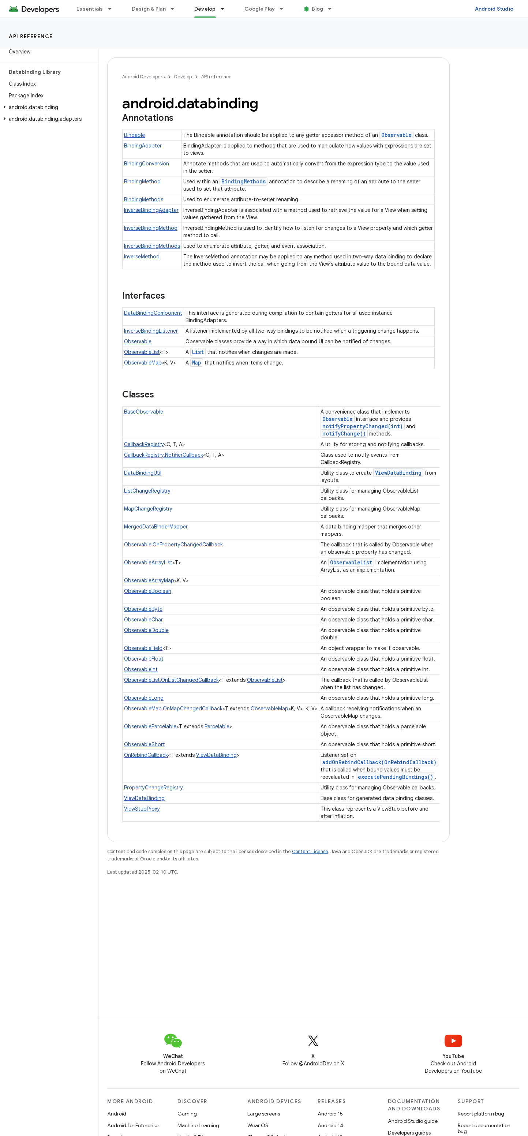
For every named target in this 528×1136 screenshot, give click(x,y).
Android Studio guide (413, 1121)
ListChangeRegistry (147, 490)
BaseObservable (143, 411)
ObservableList (142, 352)
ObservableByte (143, 609)
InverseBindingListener (151, 331)
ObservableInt (141, 669)
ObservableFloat (144, 658)
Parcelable (217, 726)
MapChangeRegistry (148, 508)
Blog (317, 8)
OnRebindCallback (146, 755)
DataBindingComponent (153, 313)
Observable (396, 134)
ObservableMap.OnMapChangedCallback (173, 708)
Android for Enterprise (132, 1125)
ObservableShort (144, 744)
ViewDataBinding (398, 472)
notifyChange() (344, 433)
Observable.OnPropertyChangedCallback (173, 544)
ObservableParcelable (150, 726)
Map (196, 362)
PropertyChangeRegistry (153, 787)
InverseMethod (142, 256)
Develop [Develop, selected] (205, 8)
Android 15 (330, 1113)
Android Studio (494, 8)
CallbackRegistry (144, 444)
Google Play (259, 8)
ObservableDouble (146, 630)
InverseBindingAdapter (151, 210)
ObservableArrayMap (149, 580)
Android (116, 1113)
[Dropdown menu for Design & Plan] (176, 9)
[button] (48, 107)
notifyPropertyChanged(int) (362, 426)
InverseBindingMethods (152, 246)
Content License (310, 851)
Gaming (187, 1113)
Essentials (89, 8)
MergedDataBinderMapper (156, 526)
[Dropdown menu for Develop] (226, 9)
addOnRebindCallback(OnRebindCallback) (379, 762)
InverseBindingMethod (150, 228)
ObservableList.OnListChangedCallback (171, 680)
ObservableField (143, 648)
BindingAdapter (143, 145)
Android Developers (143, 77)
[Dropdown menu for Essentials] (113, 9)
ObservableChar (143, 619)
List (198, 351)
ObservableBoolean (147, 591)
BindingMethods (243, 181)
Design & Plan (149, 8)
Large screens (263, 1113)
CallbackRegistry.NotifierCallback (163, 455)
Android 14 (330, 1125)
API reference (31, 36)
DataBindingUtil (142, 473)
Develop (183, 77)
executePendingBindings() (395, 776)
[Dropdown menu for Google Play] (285, 9)
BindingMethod (142, 181)
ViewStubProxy (142, 809)
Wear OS (257, 1125)
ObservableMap (143, 362)
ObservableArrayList (148, 562)
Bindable (134, 135)
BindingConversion (146, 163)
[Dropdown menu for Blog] (333, 9)
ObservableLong (144, 698)
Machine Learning (198, 1125)
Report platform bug (481, 1113)
